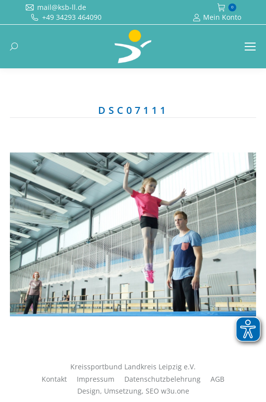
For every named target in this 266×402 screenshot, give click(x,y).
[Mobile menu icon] (250, 46)
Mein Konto (217, 17)
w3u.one (175, 391)
